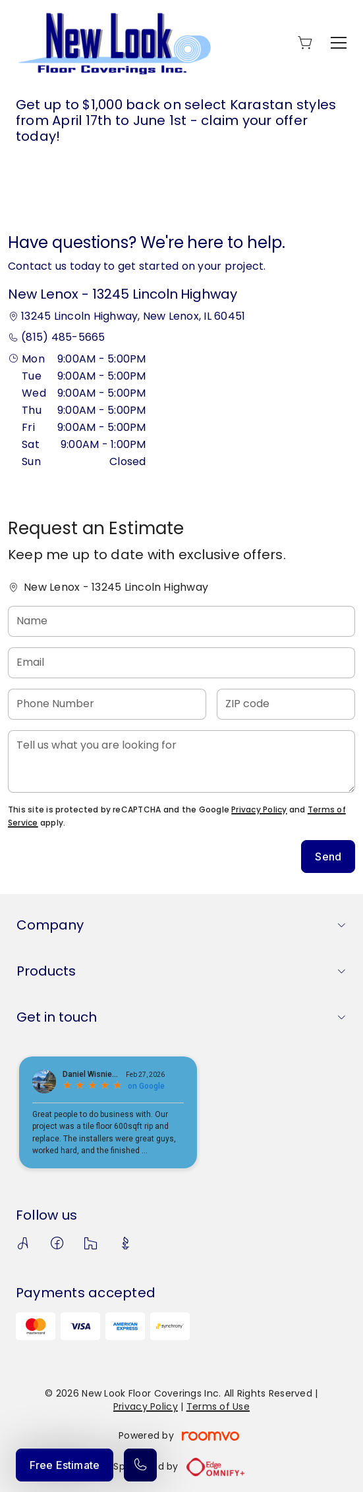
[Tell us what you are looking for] (181, 761)
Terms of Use (218, 1406)
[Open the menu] (338, 43)
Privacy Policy (259, 809)
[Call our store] (140, 1465)
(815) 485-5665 (63, 337)
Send (328, 856)
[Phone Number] (107, 704)
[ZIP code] (286, 704)
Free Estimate (64, 1465)
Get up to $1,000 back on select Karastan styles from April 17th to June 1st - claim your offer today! (176, 120)
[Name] (181, 621)
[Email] (181, 662)
